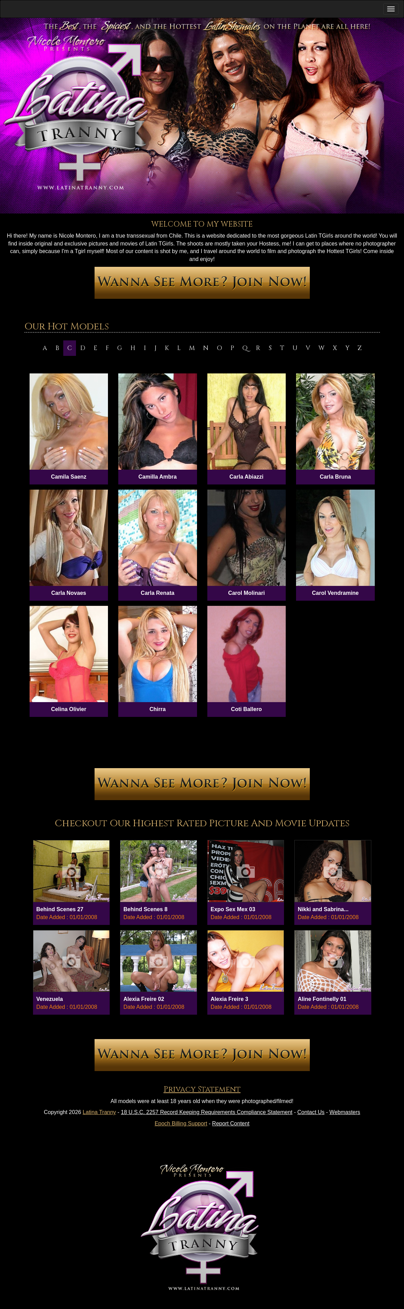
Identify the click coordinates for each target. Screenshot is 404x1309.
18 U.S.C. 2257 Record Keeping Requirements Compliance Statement (207, 1112)
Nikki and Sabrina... (323, 909)
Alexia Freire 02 (143, 999)
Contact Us (311, 1112)
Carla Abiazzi (246, 477)
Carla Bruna (335, 477)
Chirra (158, 709)
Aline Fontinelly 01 (322, 999)
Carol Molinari (246, 593)
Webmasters (344, 1112)
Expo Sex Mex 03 (233, 909)
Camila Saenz (68, 477)
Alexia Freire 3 (229, 999)
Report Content (231, 1123)
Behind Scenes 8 (145, 909)
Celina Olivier (68, 709)
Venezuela (49, 999)
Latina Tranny (99, 1112)
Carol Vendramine (335, 593)
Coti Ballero (246, 709)
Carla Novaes (68, 593)
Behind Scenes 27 (60, 909)
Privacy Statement (202, 1089)
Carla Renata (157, 593)
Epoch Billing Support (181, 1123)
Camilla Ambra (158, 477)
